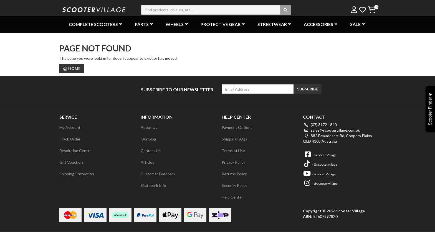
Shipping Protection (76, 173)
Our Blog (148, 139)
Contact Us (151, 150)
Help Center (232, 197)
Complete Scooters (96, 24)
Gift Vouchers (71, 162)
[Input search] (216, 10)
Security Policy (234, 185)
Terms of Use (233, 150)
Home (71, 68)
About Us (149, 127)
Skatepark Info (153, 185)
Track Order (69, 139)
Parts (144, 24)
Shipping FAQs (234, 139)
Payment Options (237, 127)
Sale (358, 24)
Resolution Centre (75, 150)
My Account (69, 127)
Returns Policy (234, 173)
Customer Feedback (158, 173)
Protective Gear (223, 24)
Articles (147, 162)
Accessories (321, 24)
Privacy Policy (233, 162)
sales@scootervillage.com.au (331, 130)
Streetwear (274, 24)
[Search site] (285, 10)
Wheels (177, 24)
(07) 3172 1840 (320, 124)
